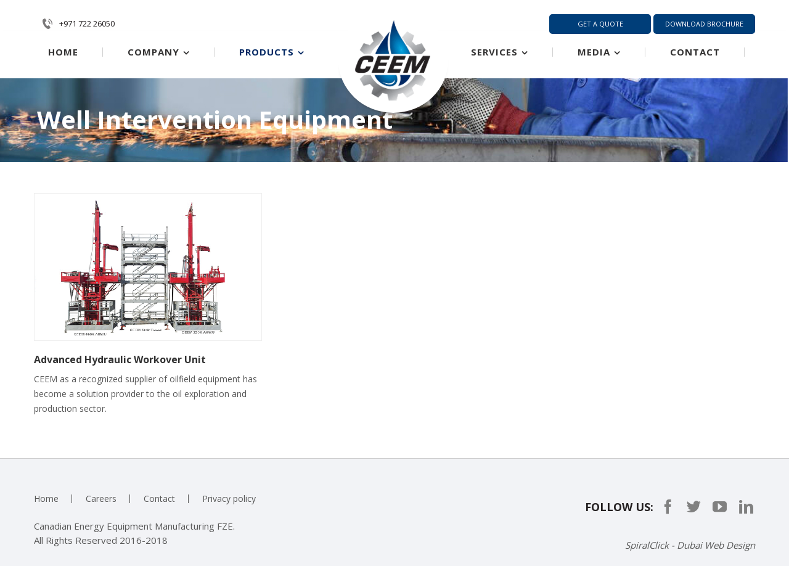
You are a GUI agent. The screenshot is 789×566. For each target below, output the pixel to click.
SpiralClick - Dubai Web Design (690, 545)
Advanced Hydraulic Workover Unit (120, 359)
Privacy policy (229, 498)
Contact (159, 498)
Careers (101, 498)
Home (46, 498)
